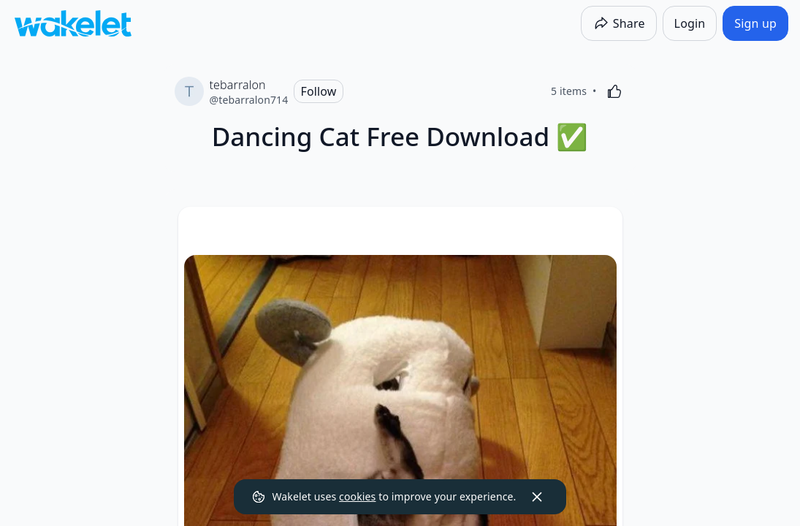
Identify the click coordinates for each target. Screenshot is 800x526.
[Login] (690, 23)
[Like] (614, 91)
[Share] (619, 23)
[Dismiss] (537, 496)
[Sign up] (755, 23)
